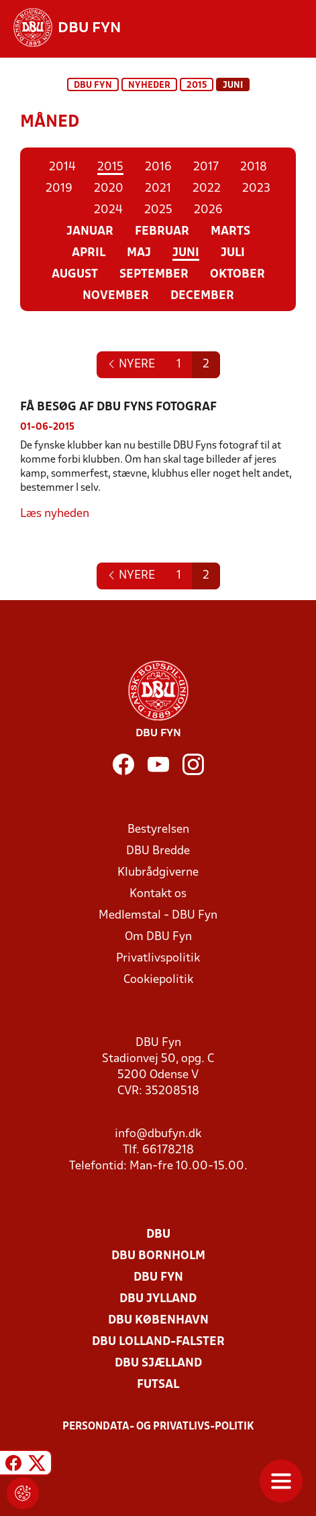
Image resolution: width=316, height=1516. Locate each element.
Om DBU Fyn (158, 937)
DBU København (158, 1320)
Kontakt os (158, 894)
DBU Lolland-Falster (158, 1342)
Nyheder (149, 85)
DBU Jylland (158, 1299)
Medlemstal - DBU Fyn (158, 915)
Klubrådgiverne (158, 872)
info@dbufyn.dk (158, 1134)
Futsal (158, 1385)
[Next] (131, 364)
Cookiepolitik (158, 980)
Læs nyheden (54, 514)
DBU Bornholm (158, 1256)
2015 (197, 85)
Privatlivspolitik (158, 958)
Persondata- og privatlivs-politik (158, 1427)
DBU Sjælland (158, 1363)
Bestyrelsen (158, 829)
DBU (158, 1234)
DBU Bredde (158, 851)
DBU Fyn (93, 85)
